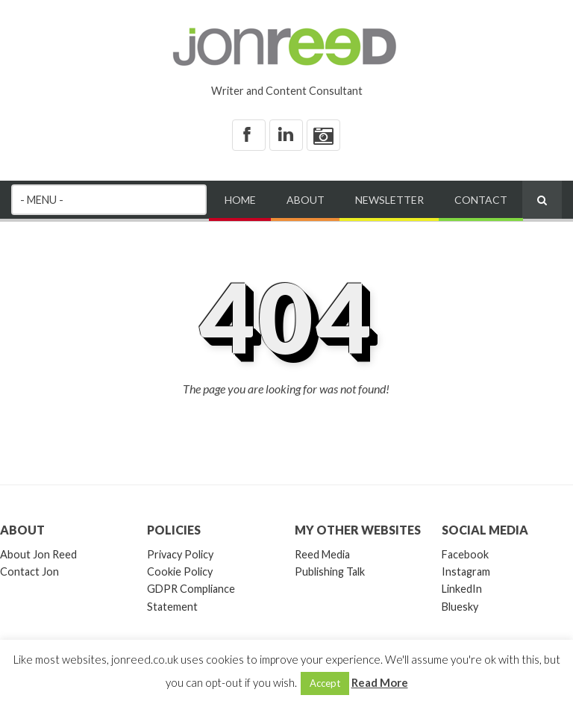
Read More (379, 682)
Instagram (466, 571)
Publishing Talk (330, 571)
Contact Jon (29, 571)
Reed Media (322, 554)
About (305, 199)
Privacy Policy (180, 554)
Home (240, 199)
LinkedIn (462, 588)
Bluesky (460, 606)
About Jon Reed (38, 554)
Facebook (465, 554)
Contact (480, 199)
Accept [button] (325, 683)
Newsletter (389, 199)
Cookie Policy (180, 571)
